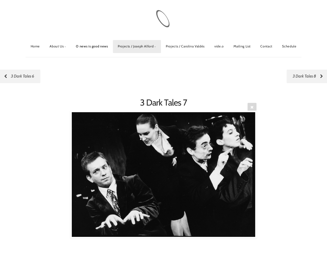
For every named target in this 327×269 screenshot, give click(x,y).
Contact (266, 46)
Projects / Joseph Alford (136, 46)
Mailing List (242, 46)
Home (35, 46)
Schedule (289, 46)
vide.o (219, 46)
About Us (57, 46)
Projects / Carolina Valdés (185, 46)
